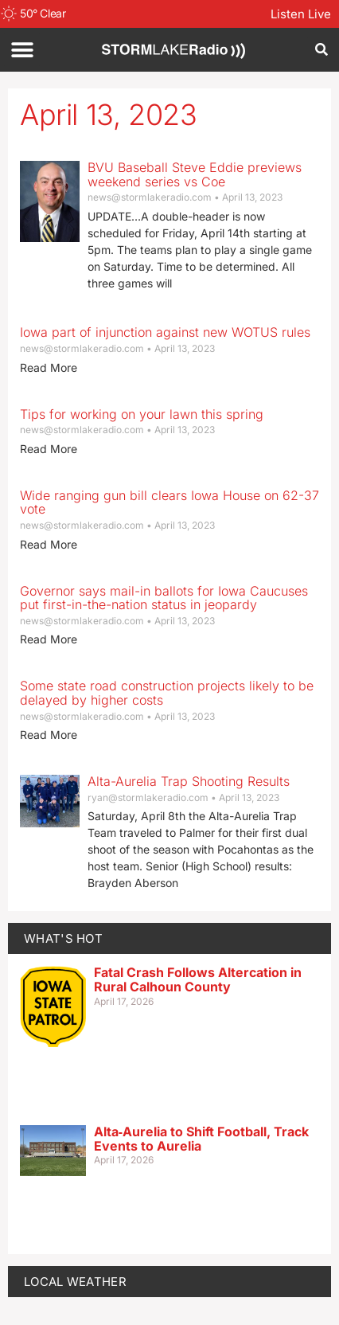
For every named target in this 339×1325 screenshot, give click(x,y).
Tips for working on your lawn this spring (141, 414)
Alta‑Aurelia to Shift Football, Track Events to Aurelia (201, 1139)
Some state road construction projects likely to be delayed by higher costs (167, 693)
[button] (22, 50)
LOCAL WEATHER (75, 1281)
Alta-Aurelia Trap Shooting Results (189, 781)
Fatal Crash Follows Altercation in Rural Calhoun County (198, 979)
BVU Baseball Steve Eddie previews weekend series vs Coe (195, 174)
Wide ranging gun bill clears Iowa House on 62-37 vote (169, 502)
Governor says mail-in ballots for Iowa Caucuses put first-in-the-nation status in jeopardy (164, 598)
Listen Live (301, 13)
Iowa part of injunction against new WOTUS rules (165, 332)
